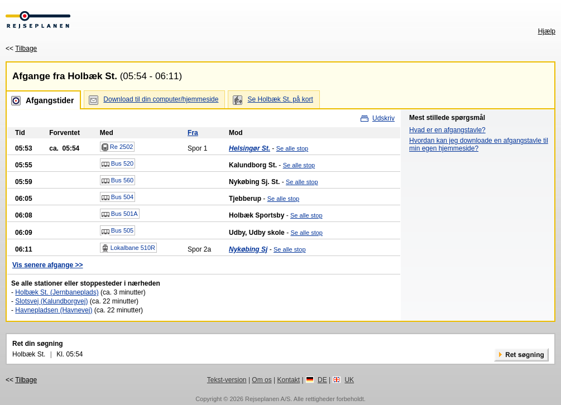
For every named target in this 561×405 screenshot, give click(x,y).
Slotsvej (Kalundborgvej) (51, 301)
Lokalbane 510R (128, 248)
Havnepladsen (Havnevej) (53, 310)
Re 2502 (117, 147)
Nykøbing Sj (248, 249)
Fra (193, 133)
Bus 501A (120, 214)
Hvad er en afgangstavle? (447, 130)
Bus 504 (117, 197)
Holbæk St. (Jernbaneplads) (56, 292)
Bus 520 (117, 164)
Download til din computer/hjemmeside (160, 99)
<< (21, 48)
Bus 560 (117, 181)
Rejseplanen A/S (267, 399)
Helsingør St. (249, 148)
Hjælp (546, 31)
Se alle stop (292, 148)
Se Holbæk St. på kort (280, 99)
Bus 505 (117, 231)
